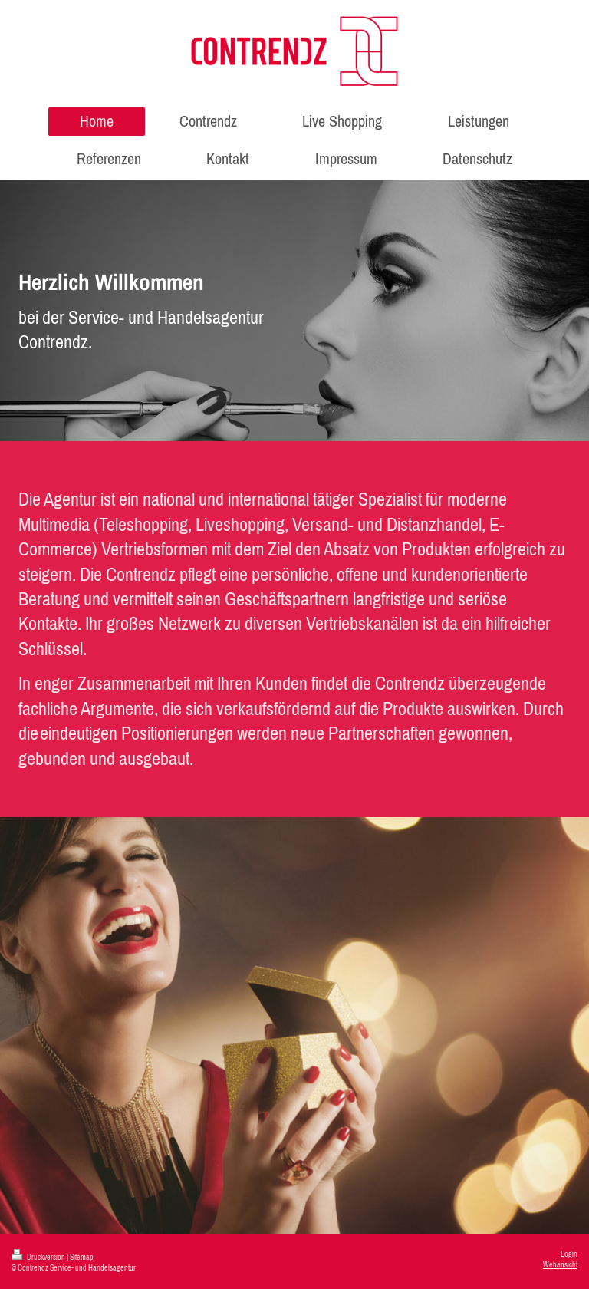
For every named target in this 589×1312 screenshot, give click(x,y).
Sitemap (82, 1257)
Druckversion (39, 1257)
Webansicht (560, 1265)
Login (569, 1254)
